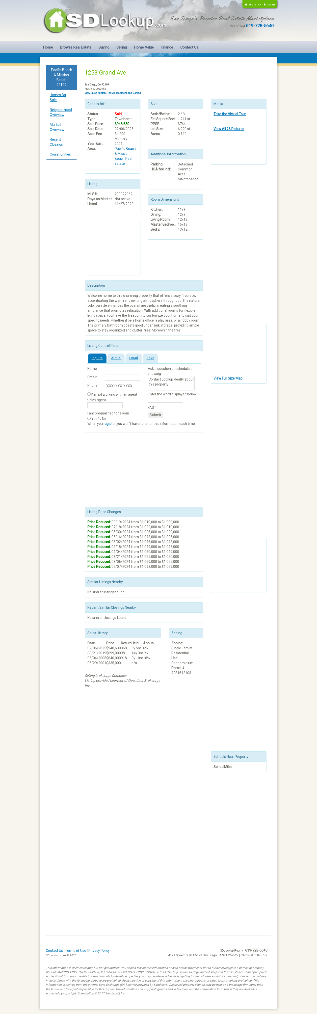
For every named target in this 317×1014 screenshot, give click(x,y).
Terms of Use (75, 951)
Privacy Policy (99, 951)
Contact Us (189, 47)
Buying (104, 47)
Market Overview (57, 127)
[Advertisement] (61, 238)
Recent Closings (56, 141)
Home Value (144, 47)
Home (48, 47)
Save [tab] (150, 358)
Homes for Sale (58, 97)
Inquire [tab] (97, 358)
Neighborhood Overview (61, 112)
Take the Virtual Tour (229, 114)
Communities (60, 154)
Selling (121, 47)
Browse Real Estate (75, 47)
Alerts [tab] (116, 358)
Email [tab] (133, 358)
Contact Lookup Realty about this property (171, 383)
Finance (167, 47)
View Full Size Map (227, 378)
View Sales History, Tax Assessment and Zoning (113, 93)
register (110, 424)
